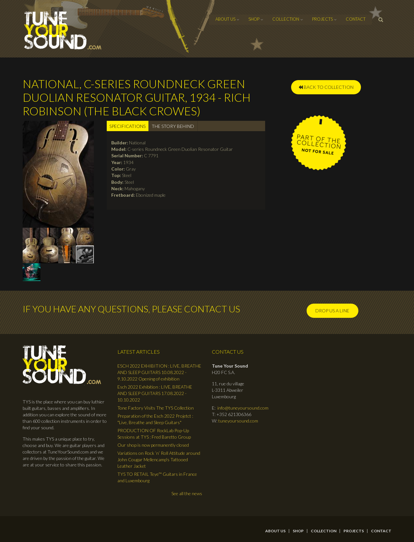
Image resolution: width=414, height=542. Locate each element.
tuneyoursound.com (238, 420)
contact (355, 19)
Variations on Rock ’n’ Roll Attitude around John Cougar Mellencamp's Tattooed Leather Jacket (158, 459)
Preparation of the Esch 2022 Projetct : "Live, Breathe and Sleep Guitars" (155, 419)
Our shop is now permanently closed (153, 445)
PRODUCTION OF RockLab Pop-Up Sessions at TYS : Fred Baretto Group (154, 434)
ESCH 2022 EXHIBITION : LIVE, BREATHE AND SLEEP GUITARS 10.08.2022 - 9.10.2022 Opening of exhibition (159, 372)
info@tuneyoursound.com (242, 408)
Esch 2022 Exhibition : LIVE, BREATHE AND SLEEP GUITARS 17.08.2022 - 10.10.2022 (154, 393)
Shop (253, 19)
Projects (322, 19)
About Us (225, 19)
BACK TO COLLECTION (326, 87)
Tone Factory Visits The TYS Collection (155, 408)
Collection (285, 19)
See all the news (186, 493)
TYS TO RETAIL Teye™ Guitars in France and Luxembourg (157, 477)
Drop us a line (332, 310)
